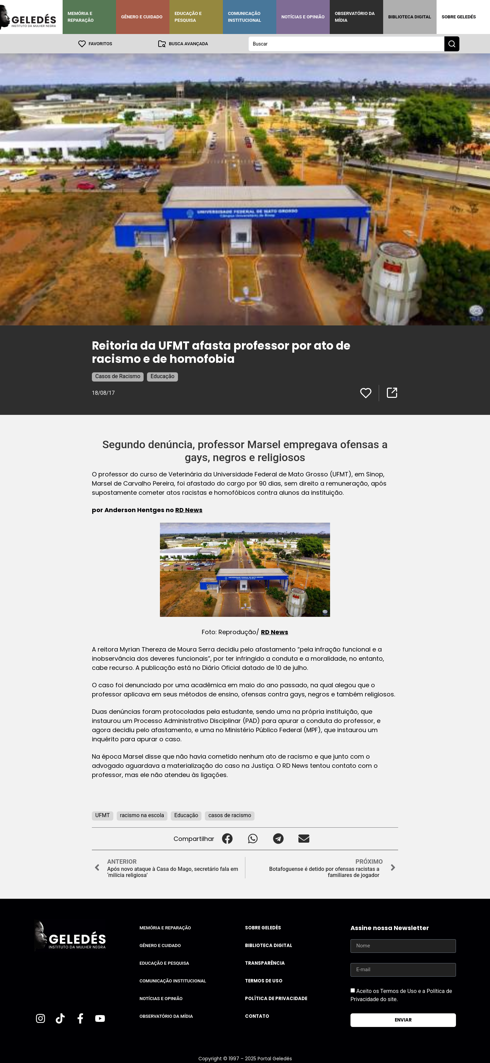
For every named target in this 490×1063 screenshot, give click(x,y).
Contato (257, 1016)
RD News (188, 509)
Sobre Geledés (459, 16)
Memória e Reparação (81, 17)
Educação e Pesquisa (188, 17)
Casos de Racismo (117, 376)
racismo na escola (142, 815)
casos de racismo (229, 815)
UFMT (102, 815)
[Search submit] (451, 43)
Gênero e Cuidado (142, 16)
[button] (227, 838)
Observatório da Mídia (355, 17)
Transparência (265, 963)
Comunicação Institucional (244, 17)
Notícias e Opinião (303, 16)
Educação (162, 376)
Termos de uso (263, 980)
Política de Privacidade (276, 998)
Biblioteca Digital (409, 16)
